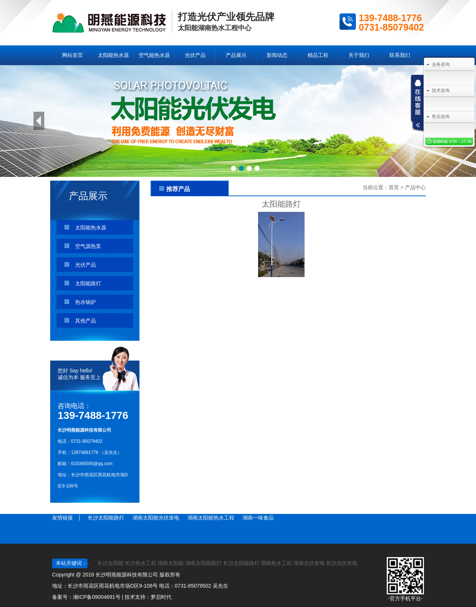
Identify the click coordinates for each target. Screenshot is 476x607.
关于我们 (358, 55)
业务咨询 (441, 64)
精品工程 (318, 55)
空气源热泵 (88, 246)
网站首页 (72, 55)
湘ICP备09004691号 (96, 597)
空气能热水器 (154, 55)
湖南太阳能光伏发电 (155, 518)
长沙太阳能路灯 (106, 518)
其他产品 (85, 321)
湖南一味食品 (258, 518)
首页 (394, 187)
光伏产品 (195, 55)
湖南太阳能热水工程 (210, 518)
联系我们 (399, 55)
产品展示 (236, 55)
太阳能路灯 (88, 283)
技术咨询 (441, 90)
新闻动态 (277, 55)
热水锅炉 (85, 302)
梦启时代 (161, 597)
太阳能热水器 (113, 55)
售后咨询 (441, 116)
